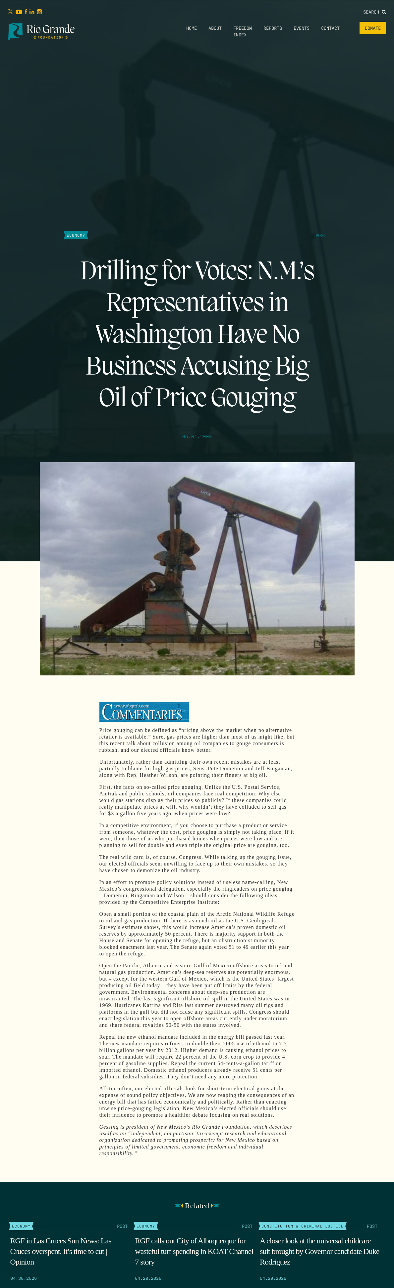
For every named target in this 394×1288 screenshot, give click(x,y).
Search (374, 12)
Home (191, 28)
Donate (373, 28)
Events (302, 28)
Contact (330, 28)
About (215, 28)
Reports (272, 28)
